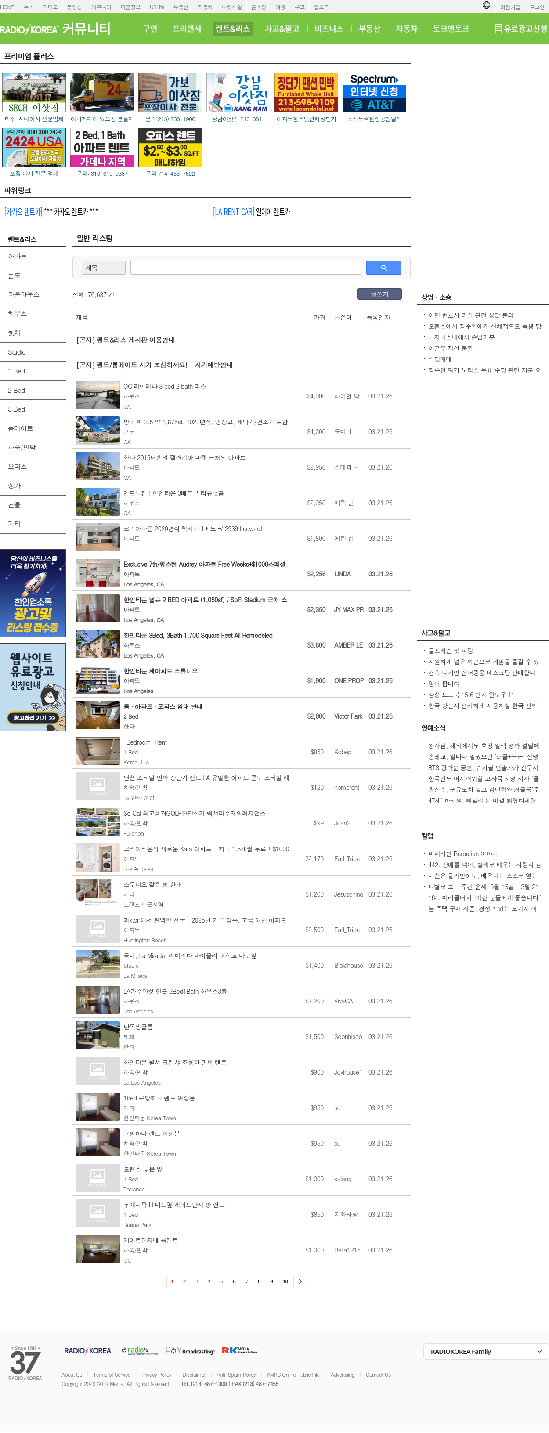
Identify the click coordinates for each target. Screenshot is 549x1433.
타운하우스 (24, 294)
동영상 (74, 7)
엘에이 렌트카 (251, 211)
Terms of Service (111, 1374)
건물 (14, 504)
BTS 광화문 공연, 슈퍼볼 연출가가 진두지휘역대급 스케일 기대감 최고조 (483, 772)
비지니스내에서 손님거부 (461, 337)
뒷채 (14, 332)
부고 (300, 7)
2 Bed (16, 389)
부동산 (180, 7)
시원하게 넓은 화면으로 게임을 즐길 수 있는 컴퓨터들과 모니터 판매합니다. (483, 666)
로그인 (537, 7)
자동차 (205, 7)
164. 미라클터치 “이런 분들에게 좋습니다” (484, 897)
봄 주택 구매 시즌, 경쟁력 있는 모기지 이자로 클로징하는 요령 (482, 913)
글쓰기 (379, 293)
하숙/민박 (22, 447)
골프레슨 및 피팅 (450, 650)
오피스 (17, 466)
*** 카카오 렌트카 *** (51, 211)
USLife (157, 7)
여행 (280, 7)
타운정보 (130, 7)
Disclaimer (194, 1374)
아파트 (17, 256)
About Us (71, 1374)
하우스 (17, 313)
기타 (14, 523)
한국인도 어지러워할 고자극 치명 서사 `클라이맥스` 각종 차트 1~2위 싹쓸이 (483, 783)
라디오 (50, 7)
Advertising (342, 1374)
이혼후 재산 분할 (450, 348)
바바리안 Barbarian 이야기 (463, 853)
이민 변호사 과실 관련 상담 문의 (471, 315)
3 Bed (16, 408)
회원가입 (510, 7)
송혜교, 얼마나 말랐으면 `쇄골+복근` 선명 (483, 756)
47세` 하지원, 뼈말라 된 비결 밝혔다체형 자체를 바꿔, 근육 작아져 (482, 805)
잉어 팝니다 (443, 683)
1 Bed (16, 370)
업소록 (321, 7)
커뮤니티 (101, 7)
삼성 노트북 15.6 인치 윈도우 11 (471, 694)
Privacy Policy (156, 1374)
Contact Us (378, 1374)
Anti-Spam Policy (236, 1374)
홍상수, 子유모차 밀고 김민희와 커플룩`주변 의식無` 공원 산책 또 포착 (483, 794)
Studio (16, 351)
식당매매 (440, 359)
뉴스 (29, 7)
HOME (7, 7)
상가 (14, 485)
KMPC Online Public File (293, 1374)
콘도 (14, 275)
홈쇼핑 (258, 7)
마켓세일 (232, 7)
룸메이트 (20, 428)
